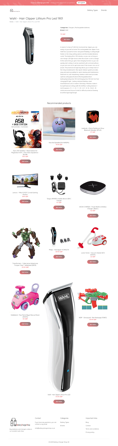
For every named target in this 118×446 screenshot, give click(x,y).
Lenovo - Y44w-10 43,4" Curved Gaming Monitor (25, 194)
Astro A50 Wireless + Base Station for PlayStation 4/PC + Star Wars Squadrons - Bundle (25, 153)
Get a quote (81, 2)
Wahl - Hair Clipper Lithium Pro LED (59, 395)
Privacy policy (90, 433)
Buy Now (67, 40)
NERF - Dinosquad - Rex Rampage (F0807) (93, 318)
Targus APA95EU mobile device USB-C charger (59, 200)
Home (11, 22)
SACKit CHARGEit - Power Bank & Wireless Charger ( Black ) (92, 208)
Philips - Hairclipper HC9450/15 (59, 251)
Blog (87, 423)
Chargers (71, 28)
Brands (104, 11)
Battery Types (92, 11)
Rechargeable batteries (82, 28)
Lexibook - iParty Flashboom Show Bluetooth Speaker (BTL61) (93, 130)
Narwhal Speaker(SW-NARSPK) (59, 143)
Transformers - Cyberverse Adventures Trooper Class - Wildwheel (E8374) (25, 265)
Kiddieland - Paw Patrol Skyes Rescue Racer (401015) (25, 317)
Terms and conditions (92, 430)
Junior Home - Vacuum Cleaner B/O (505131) (93, 255)
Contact (88, 426)
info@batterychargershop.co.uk (45, 429)
